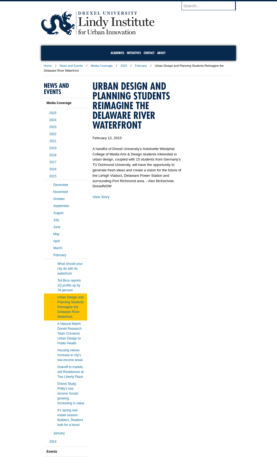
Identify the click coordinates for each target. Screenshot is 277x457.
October (59, 199)
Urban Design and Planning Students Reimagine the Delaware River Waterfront (70, 307)
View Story (101, 197)
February (141, 65)
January (59, 433)
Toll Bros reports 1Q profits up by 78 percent (69, 285)
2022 (53, 134)
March (57, 248)
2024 (53, 120)
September (61, 206)
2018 (53, 155)
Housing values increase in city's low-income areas (70, 355)
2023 (53, 127)
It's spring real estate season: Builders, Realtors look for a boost (70, 417)
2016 (53, 169)
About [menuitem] (161, 53)
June (56, 227)
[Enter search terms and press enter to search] (211, 5)
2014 (53, 441)
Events (52, 451)
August (58, 213)
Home (48, 65)
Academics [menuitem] (117, 53)
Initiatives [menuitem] (134, 53)
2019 (53, 148)
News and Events (71, 65)
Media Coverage (102, 65)
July (56, 220)
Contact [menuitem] (149, 53)
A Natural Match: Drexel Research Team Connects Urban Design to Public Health (69, 333)
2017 (53, 162)
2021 (53, 141)
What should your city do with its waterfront (70, 268)
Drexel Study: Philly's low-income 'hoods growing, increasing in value (70, 393)
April (56, 241)
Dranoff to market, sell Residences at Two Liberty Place (70, 372)
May (56, 234)
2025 (53, 113)
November (60, 192)
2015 (123, 65)
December (60, 185)
